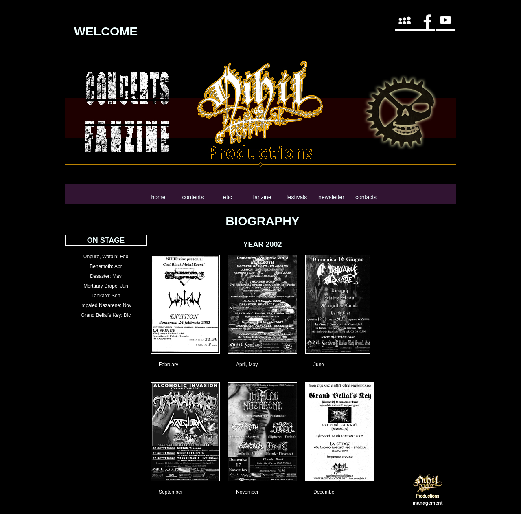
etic (227, 197)
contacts (366, 197)
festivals (297, 197)
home (158, 197)
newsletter (331, 197)
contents (193, 197)
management (427, 503)
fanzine (262, 197)
